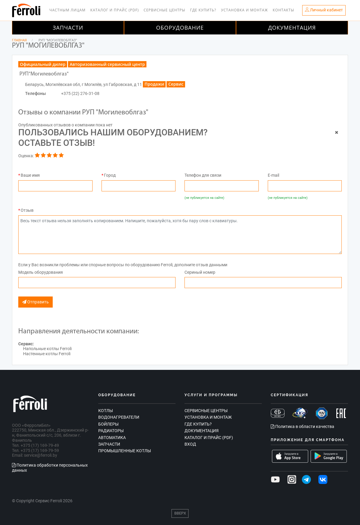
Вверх (180, 513)
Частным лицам (67, 10)
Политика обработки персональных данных (50, 468)
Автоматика (112, 437)
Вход (190, 444)
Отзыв (27, 210)
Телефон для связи (202, 175)
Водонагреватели (118, 417)
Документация (292, 27)
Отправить (35, 302)
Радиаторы (111, 430)
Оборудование (180, 27)
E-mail (273, 175)
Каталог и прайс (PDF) (114, 10)
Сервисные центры (164, 10)
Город (110, 175)
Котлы (105, 410)
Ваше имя (30, 175)
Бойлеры (108, 424)
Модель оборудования (40, 272)
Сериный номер (199, 272)
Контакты (283, 10)
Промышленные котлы (124, 450)
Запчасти (68, 27)
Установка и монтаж (244, 10)
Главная (19, 40)
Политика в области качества (302, 426)
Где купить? (203, 10)
